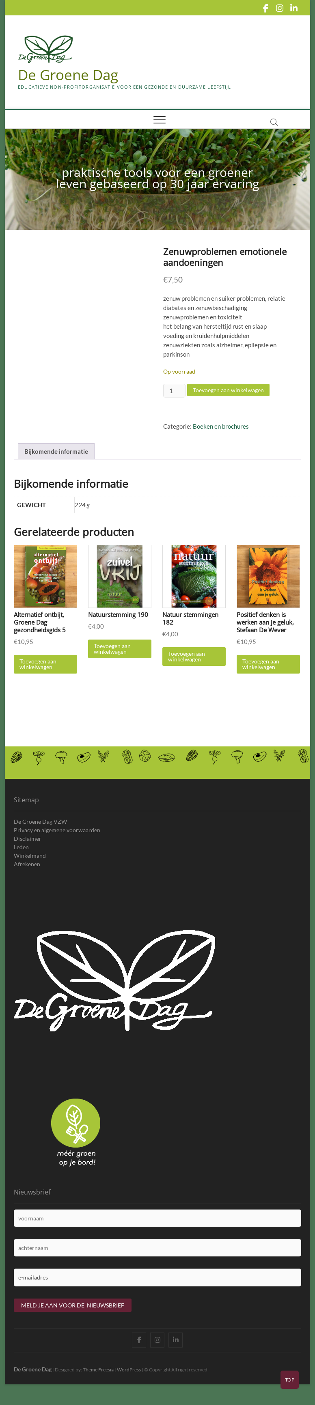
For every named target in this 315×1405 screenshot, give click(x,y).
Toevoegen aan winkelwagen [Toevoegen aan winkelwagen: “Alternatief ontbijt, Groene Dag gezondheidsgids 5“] (37, 673)
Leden (21, 855)
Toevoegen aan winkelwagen (228, 390)
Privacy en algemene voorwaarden (57, 838)
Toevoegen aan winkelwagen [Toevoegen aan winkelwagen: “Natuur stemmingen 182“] (186, 665)
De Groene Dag (69, 75)
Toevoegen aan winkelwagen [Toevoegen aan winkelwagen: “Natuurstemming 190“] (112, 657)
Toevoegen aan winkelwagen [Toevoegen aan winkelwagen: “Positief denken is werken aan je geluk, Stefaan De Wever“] (260, 673)
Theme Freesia (98, 1378)
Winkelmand (30, 864)
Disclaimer (27, 847)
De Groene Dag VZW (40, 830)
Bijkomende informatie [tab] (56, 459)
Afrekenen (27, 872)
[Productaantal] (174, 391)
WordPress (129, 1378)
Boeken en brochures (221, 426)
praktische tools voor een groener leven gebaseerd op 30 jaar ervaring (157, 178)
